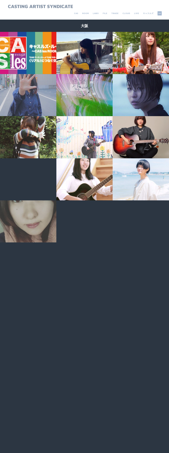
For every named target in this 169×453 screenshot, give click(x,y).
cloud (126, 13)
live (136, 13)
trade (115, 13)
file (105, 13)
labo (96, 13)
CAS (76, 13)
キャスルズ (148, 13)
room (85, 13)
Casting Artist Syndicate (40, 6)
